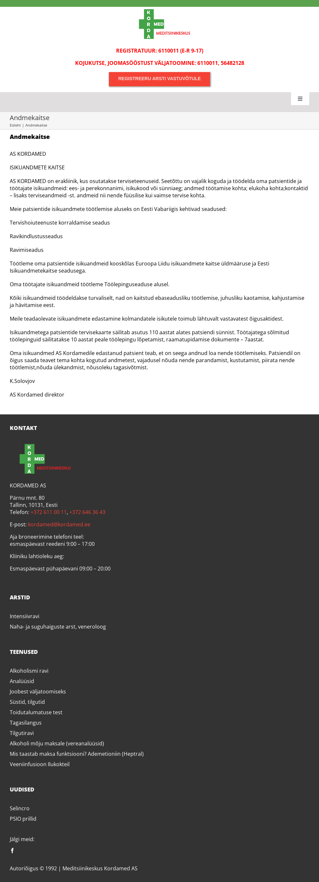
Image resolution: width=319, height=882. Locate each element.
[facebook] (12, 850)
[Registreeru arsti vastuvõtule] (159, 79)
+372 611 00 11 (49, 512)
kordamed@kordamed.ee (59, 524)
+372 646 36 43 (87, 512)
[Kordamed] (159, 9)
